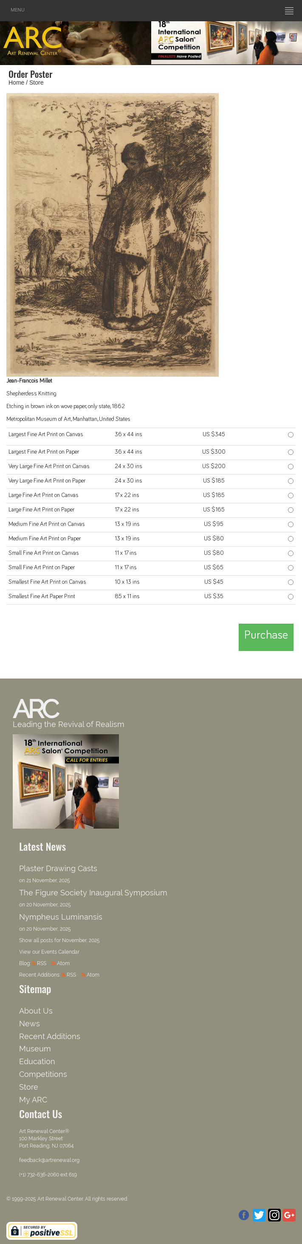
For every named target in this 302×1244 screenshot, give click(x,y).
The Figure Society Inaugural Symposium (93, 892)
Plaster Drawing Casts (58, 868)
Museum (35, 1048)
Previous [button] (166, 41)
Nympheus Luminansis (60, 916)
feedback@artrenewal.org (49, 1160)
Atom (63, 963)
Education (37, 1061)
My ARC (33, 1099)
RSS (41, 963)
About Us (36, 1010)
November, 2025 (81, 940)
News (29, 1023)
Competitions (43, 1074)
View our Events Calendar (49, 952)
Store (36, 82)
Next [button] (287, 41)
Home (16, 82)
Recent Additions (49, 1036)
